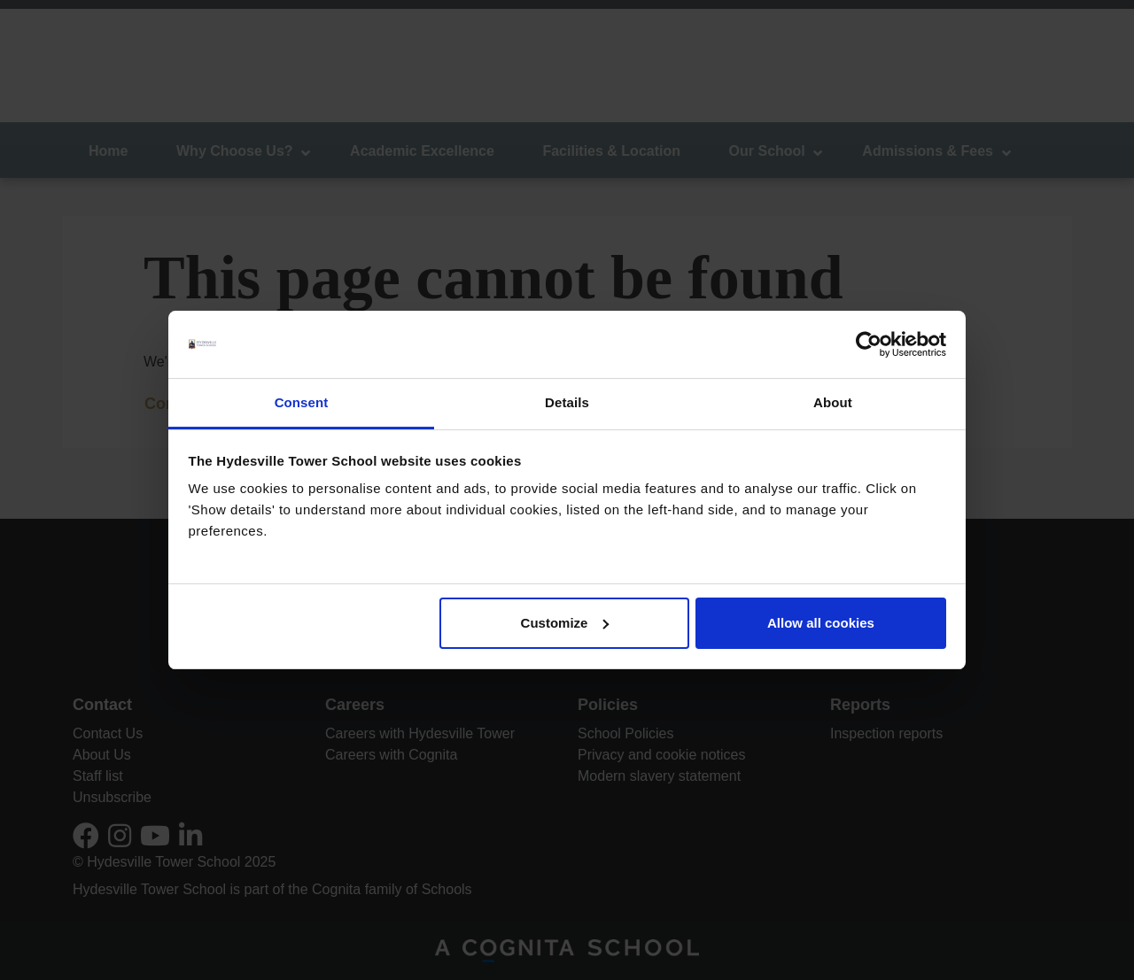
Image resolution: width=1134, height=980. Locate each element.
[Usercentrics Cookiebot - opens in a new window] (868, 344)
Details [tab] (567, 402)
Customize (565, 622)
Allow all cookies (820, 622)
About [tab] (832, 402)
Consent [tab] (302, 402)
